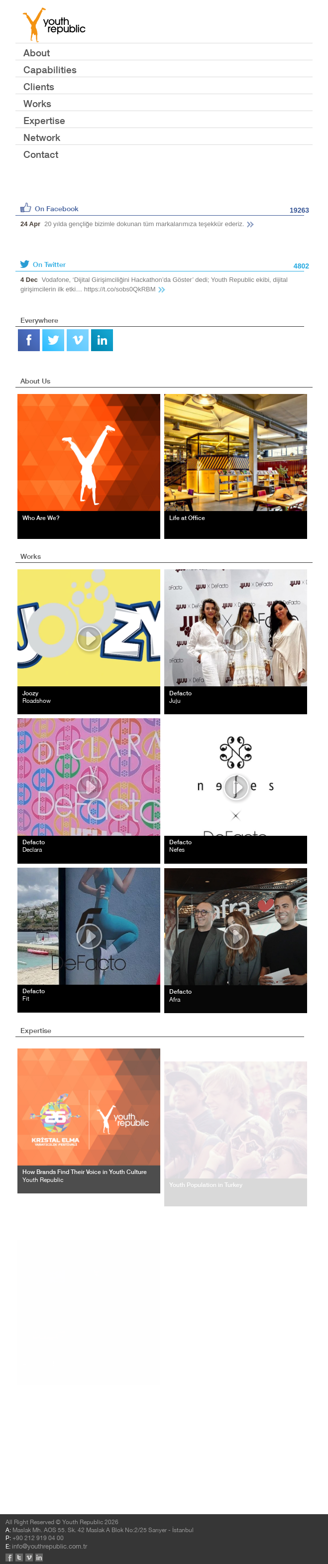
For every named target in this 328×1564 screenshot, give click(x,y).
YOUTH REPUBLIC (54, 25)
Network (41, 137)
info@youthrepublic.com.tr (65, 1470)
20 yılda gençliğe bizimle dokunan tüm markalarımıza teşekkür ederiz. (137, 224)
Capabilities (50, 69)
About (36, 52)
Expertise (44, 120)
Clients (38, 86)
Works (37, 103)
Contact (40, 154)
